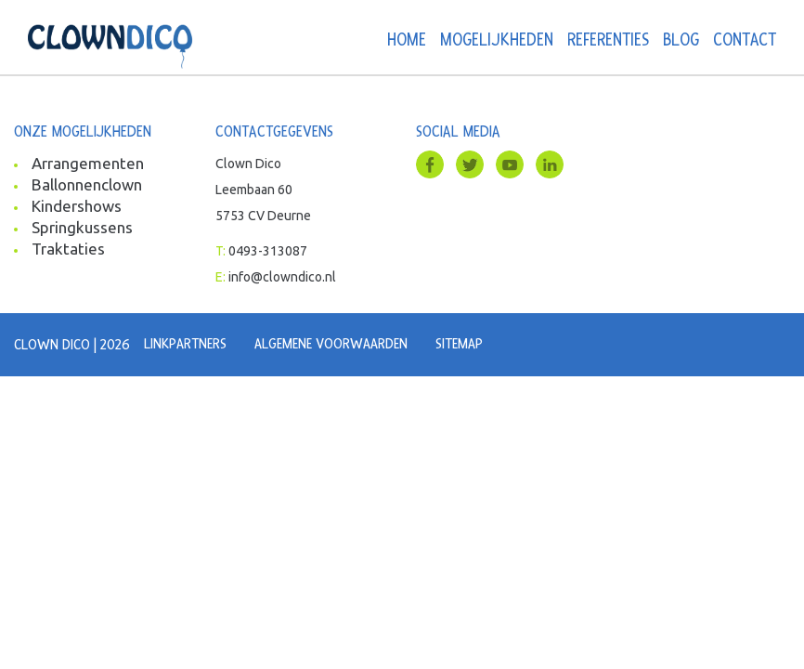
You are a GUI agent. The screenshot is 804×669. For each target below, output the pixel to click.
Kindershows (77, 206)
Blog (681, 40)
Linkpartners (185, 343)
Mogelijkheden (496, 40)
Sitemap (459, 343)
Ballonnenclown (87, 184)
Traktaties (68, 248)
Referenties (608, 40)
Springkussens (82, 227)
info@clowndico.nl (282, 276)
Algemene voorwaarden (331, 343)
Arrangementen (88, 163)
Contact (744, 40)
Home (406, 40)
